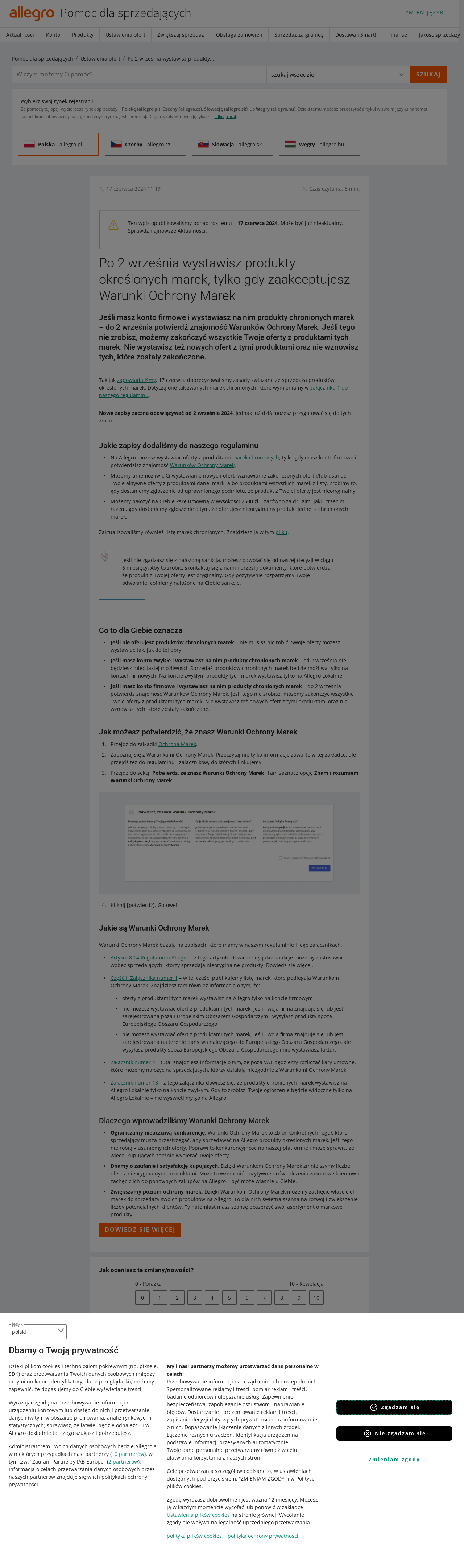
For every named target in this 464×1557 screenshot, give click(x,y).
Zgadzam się (394, 1407)
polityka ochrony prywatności (263, 1535)
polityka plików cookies (194, 1535)
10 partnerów (128, 1453)
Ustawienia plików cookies (198, 1514)
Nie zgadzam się (394, 1433)
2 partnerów (123, 1461)
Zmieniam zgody (394, 1459)
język (17, 1324)
